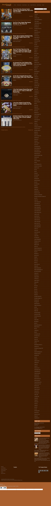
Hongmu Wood (36, 153)
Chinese (9, 33)
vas (18, 20)
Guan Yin (35, 144)
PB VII (35, 289)
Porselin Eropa (36, 316)
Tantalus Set (36, 360)
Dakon (35, 96)
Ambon (35, 30)
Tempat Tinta (36, 389)
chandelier (36, 85)
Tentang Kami (19, 4)
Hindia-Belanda (36, 151)
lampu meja (36, 223)
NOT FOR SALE (36, 271)
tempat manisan (17, 73)
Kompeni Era (36, 192)
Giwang (35, 141)
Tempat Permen (22, 73)
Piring (35, 308)
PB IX (35, 285)
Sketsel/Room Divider (37, 344)
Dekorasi (11, 33)
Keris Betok (36, 183)
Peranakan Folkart (37, 296)
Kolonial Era (36, 191)
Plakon (35, 310)
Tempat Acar (36, 367)
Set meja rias (36, 335)
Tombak (35, 398)
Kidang (35, 185)
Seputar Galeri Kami (4, 469)
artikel (35, 42)
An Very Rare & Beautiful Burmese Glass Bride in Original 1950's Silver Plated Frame (23, 76)
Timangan (35, 396)
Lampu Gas (36, 214)
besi (35, 55)
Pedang (35, 292)
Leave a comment (28, 20)
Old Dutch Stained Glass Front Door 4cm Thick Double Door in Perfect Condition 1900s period (22, 117)
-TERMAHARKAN (6, 60)
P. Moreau (35, 278)
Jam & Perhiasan (36, 164)
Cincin (9, 100)
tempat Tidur (36, 387)
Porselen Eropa (36, 312)
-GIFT (35, 16)
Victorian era (36, 414)
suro (35, 357)
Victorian (24, 20)
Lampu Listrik (36, 221)
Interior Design (36, 160)
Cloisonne (35, 91)
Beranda (2, 466)
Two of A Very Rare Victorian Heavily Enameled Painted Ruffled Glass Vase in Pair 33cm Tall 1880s (23, 10)
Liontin (35, 233)
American (35, 33)
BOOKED (35, 60)
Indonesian (36, 157)
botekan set (36, 62)
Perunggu (12, 60)
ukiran (35, 407)
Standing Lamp (36, 353)
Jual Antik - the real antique (10, 479)
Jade (35, 162)
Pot (34, 317)
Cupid (35, 94)
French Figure (36, 119)
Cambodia (35, 78)
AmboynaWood (36, 32)
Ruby (35, 332)
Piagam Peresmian (37, 305)
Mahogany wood (36, 241)
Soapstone (36, 346)
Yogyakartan (36, 417)
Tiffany (35, 394)
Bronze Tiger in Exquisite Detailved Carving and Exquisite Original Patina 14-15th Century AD (22, 37)
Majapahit (35, 242)
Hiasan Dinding (36, 148)
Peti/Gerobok (36, 303)
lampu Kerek (36, 216)
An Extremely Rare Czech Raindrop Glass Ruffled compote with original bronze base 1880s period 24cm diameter (22, 63)
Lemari (35, 230)
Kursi (35, 198)
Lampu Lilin (36, 219)
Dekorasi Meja (36, 101)
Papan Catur (36, 280)
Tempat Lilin (36, 376)
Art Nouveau (8, 20)
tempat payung (36, 380)
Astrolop (35, 46)
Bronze (35, 73)
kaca (35, 169)
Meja (35, 251)
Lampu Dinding (36, 208)
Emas (11, 100)
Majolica (35, 244)
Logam (35, 235)
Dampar (35, 98)
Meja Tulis (36, 255)
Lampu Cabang (36, 207)
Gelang (12, 113)
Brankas (35, 67)
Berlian (7, 100)
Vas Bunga (21, 20)
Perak (35, 294)
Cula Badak (36, 92)
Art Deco (35, 39)
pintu (35, 307)
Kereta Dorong (36, 180)
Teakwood (36, 362)
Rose (35, 328)
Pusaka (35, 319)
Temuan (15, 60)
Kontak (43, 4)
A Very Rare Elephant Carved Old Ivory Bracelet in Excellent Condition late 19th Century (22, 104)
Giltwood (35, 139)
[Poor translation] (5, 488)
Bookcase (35, 58)
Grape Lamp (36, 142)
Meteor (35, 258)
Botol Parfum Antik (37, 64)
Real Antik (35, 321)
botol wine (36, 66)
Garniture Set (36, 128)
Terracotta (18, 33)
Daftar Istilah (39, 4)
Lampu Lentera (36, 217)
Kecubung (35, 178)
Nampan (35, 266)
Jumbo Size (36, 167)
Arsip (28, 4)
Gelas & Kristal (12, 20)
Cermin (35, 80)
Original (35, 276)
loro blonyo (36, 237)
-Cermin (35, 14)
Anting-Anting (36, 37)
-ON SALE (35, 17)
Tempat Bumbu (36, 371)
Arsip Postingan (3, 470)
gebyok (35, 132)
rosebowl (35, 330)
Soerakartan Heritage (37, 348)
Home (15, 4)
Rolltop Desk (36, 326)
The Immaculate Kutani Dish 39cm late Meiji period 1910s (44, 439)
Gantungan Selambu (37, 126)
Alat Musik (35, 26)
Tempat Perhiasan (37, 382)
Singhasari (36, 341)
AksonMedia (8, 480)
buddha (10, 60)
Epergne (35, 112)
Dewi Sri (35, 105)
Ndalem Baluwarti (37, 267)
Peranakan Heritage (37, 298)
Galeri (35, 123)
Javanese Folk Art (37, 166)
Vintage (35, 416)
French (35, 117)
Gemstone (36, 137)
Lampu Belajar (36, 203)
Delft (35, 103)
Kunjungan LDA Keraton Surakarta (39, 196)
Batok (35, 51)
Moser (35, 262)
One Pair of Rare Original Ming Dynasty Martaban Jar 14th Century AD (22, 23)
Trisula (35, 403)
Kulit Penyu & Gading (37, 194)
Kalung (35, 173)
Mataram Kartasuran (37, 248)
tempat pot (36, 385)
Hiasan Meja (16, 20)
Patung (35, 282)
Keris (35, 182)
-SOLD (5, 20)
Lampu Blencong (37, 205)
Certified (35, 82)
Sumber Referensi (33, 4)
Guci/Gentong (15, 33)
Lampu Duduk (36, 210)
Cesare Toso (36, 83)
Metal (35, 257)
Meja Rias (35, 253)
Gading (10, 113)
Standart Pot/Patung (37, 351)
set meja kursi (36, 333)
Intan (35, 158)
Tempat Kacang (36, 373)
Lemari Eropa (36, 232)
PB (34, 283)
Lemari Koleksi (24, 4)
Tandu (35, 358)
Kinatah (35, 189)
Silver (35, 339)
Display (35, 107)
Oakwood (35, 273)
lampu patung (36, 226)
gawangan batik (36, 130)
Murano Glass (36, 264)
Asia (7, 33)
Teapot (35, 364)
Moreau (35, 260)
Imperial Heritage (37, 155)
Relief (35, 323)
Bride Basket (36, 71)
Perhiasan (13, 100)
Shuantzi (35, 337)
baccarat (35, 48)
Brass (35, 69)
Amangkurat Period (37, 28)
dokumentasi (36, 108)
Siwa (35, 342)
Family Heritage (36, 114)
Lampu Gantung (36, 201)
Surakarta (35, 355)
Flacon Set (36, 116)
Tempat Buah (36, 369)
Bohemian (35, 57)
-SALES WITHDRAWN (37, 19)
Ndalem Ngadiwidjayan (38, 269)
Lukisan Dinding (36, 239)
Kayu (35, 176)
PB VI (35, 287)
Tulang (35, 405)
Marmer (35, 246)
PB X (35, 291)
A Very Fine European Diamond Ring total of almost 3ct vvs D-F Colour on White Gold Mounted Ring (23, 90)
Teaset (35, 366)
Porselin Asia (36, 314)
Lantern (35, 228)
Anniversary (36, 35)
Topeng (35, 401)
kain (35, 171)
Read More (31, 16)
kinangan (35, 187)
